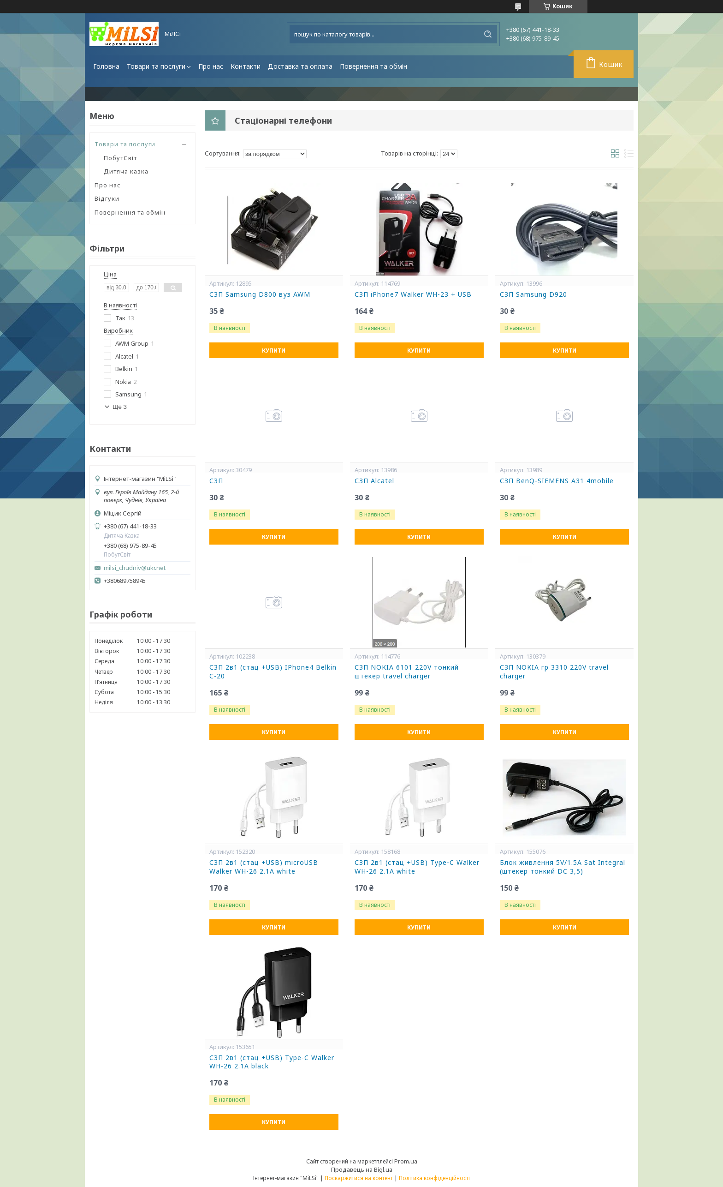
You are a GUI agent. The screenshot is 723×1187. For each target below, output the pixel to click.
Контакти (246, 66)
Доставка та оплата (300, 66)
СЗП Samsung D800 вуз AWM (259, 294)
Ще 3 (120, 406)
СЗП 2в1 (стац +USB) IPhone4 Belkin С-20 (273, 671)
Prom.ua (405, 1161)
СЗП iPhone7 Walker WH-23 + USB (413, 294)
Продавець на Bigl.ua (361, 1169)
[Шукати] (488, 34)
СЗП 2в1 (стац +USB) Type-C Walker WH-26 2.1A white (417, 866)
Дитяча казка (126, 171)
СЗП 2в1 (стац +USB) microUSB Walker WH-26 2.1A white (263, 866)
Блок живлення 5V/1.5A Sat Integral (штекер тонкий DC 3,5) (562, 866)
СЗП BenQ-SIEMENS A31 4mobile (557, 481)
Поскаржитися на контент (359, 1178)
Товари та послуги (156, 66)
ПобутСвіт (120, 158)
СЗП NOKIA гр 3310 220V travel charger (554, 671)
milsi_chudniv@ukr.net (135, 568)
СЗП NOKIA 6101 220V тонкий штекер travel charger (407, 671)
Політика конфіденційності (434, 1178)
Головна (106, 66)
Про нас (210, 66)
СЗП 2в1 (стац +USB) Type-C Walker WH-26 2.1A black (271, 1062)
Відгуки (107, 198)
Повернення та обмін (373, 66)
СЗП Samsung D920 (533, 294)
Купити (273, 350)
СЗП (216, 481)
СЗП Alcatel (374, 481)
